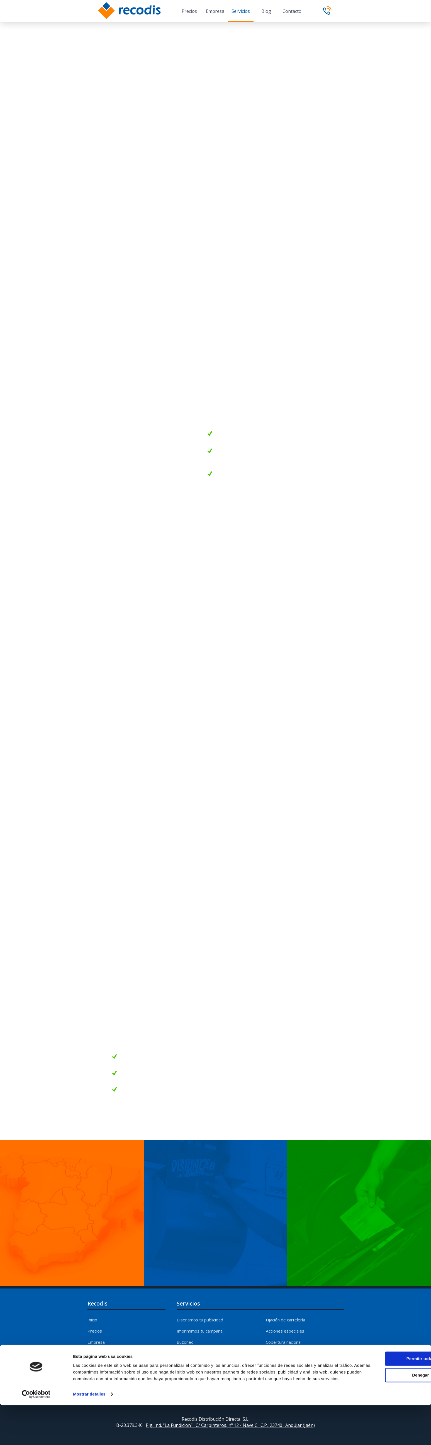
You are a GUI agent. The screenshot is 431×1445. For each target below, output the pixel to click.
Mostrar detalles (89, 1434)
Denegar (384, 1408)
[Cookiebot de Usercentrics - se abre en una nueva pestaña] (36, 1434)
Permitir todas (385, 1392)
